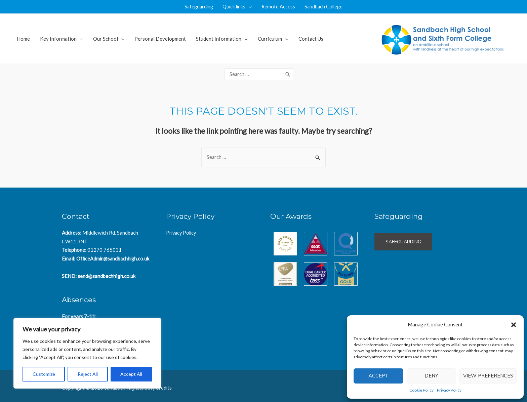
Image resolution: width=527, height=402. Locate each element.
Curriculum (270, 39)
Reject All (88, 374)
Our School (105, 39)
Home (23, 39)
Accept (378, 375)
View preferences (488, 375)
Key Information (58, 39)
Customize (44, 374)
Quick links (234, 7)
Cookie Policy (421, 390)
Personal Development (160, 39)
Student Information (218, 39)
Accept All (131, 374)
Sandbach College (326, 7)
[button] (513, 324)
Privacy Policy (449, 390)
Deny (431, 375)
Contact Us (310, 39)
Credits (164, 383)
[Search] (289, 72)
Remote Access (279, 7)
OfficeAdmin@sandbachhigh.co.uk (114, 254)
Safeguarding (196, 7)
